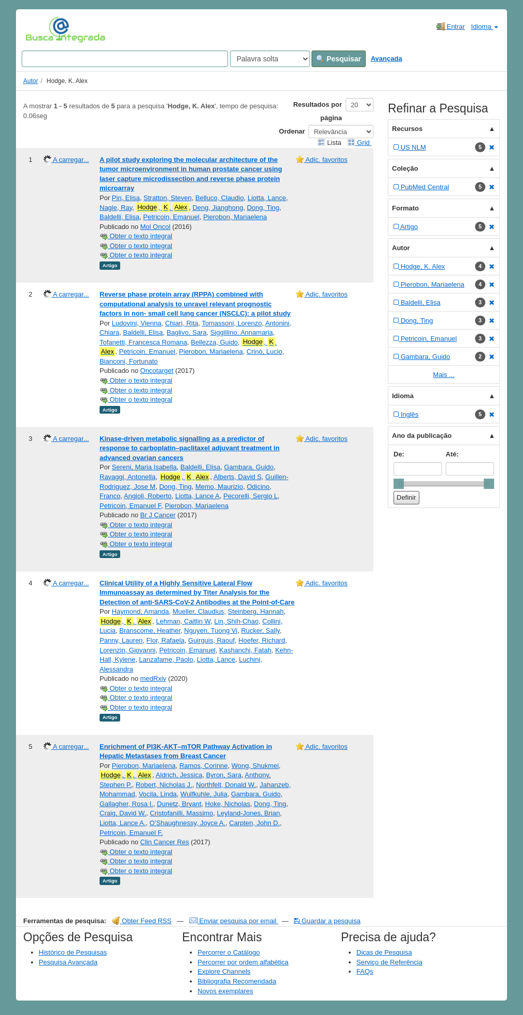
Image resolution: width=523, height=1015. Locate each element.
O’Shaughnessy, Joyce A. (187, 823)
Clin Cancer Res (164, 842)
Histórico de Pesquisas (73, 952)
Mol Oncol (155, 227)
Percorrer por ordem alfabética (243, 962)
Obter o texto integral (136, 236)
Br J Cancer (158, 515)
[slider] (399, 484)
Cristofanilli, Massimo (182, 813)
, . (162, 207)
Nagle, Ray (116, 207)
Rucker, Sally (260, 630)
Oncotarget (156, 370)
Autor (30, 81)
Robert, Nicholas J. (164, 785)
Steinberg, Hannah (256, 611)
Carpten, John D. (254, 823)
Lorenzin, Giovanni (127, 650)
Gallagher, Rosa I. (126, 804)
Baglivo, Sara (186, 332)
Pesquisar (338, 59)
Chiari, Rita (181, 323)
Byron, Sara (223, 775)
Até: (452, 454)
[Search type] (270, 59)
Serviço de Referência (389, 962)
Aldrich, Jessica (179, 775)
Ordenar (292, 131)
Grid (359, 142)
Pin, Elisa (126, 198)
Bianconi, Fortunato (129, 361)
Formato (405, 208)
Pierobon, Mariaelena (235, 217)
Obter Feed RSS (142, 921)
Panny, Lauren (121, 640)
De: (399, 454)
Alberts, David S (238, 477)
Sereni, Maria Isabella (144, 467)
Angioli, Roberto (148, 496)
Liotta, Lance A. (123, 823)
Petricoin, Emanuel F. (131, 833)
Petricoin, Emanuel (171, 217)
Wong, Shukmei (255, 766)
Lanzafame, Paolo (166, 659)
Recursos (407, 129)
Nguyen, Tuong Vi (210, 630)
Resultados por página (317, 111)
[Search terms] (125, 59)
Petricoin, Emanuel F (130, 506)
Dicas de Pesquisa (384, 952)
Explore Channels (224, 971)
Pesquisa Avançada (68, 962)
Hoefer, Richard (261, 640)
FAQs (364, 971)
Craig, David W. (123, 813)
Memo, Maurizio (219, 486)
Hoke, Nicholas (227, 804)
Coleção (405, 168)
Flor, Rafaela (165, 640)
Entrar (450, 26)
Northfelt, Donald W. (226, 785)
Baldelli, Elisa (119, 217)
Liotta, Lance (267, 198)
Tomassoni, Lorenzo (232, 323)
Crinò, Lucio (264, 351)
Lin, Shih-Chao (236, 621)
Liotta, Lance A (197, 496)
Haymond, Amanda (140, 611)
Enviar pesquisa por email (234, 921)
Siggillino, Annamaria (241, 332)
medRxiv (153, 678)
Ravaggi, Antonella (127, 477)
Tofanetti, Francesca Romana (143, 342)
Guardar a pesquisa (327, 921)
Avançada (386, 58)
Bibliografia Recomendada (237, 981)
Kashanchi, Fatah (245, 650)
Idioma (484, 26)
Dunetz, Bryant (179, 804)
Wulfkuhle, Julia (204, 794)
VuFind (41, 29)
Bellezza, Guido (214, 342)
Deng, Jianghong (217, 207)
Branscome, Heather (150, 630)
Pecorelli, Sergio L (250, 496)
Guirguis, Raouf (211, 640)
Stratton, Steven (167, 198)
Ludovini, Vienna (136, 323)
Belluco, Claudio (219, 198)
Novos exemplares (225, 991)
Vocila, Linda (158, 794)
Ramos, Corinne (203, 766)
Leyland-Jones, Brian (248, 813)
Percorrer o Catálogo (229, 952)
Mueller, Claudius (198, 611)
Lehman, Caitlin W (183, 621)
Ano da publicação (422, 435)
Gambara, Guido (248, 467)
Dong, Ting (263, 207)
